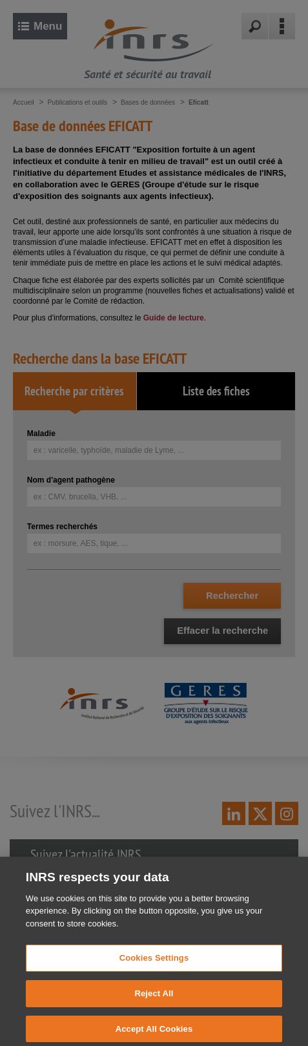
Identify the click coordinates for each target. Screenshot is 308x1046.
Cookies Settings (154, 963)
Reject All (153, 998)
